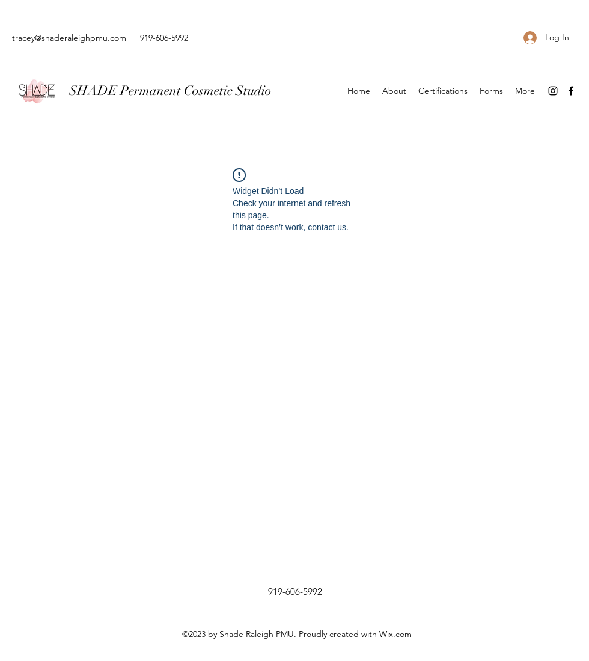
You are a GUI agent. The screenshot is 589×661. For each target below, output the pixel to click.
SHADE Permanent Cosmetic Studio (170, 90)
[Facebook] (571, 91)
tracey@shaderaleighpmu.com (69, 37)
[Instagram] (553, 91)
